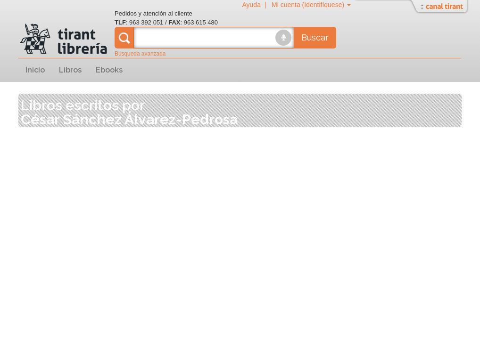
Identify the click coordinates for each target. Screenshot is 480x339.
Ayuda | (256, 4)
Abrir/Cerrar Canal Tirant (440, 7)
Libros (70, 69)
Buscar (315, 37)
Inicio (35, 69)
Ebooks (109, 69)
